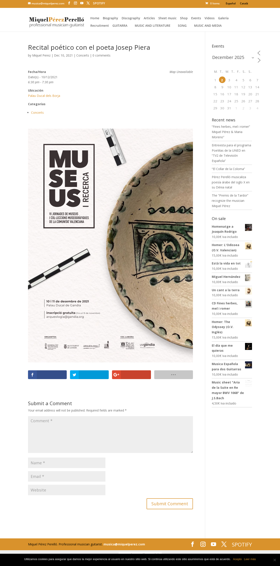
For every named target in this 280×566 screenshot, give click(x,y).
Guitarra (119, 26)
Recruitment (99, 26)
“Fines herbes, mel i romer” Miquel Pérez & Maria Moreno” (231, 131)
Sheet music (167, 18)
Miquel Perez (41, 55)
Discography (131, 18)
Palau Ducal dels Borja (44, 96)
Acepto (237, 559)
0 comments (101, 55)
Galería (223, 18)
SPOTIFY (99, 3)
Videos (210, 18)
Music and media (208, 26)
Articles (149, 18)
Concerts (82, 55)
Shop (184, 18)
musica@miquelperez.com (124, 544)
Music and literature (152, 26)
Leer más (250, 559)
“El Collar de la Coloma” (228, 169)
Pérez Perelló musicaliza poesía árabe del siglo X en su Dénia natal (231, 182)
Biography (110, 18)
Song (182, 26)
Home (94, 18)
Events (196, 18)
